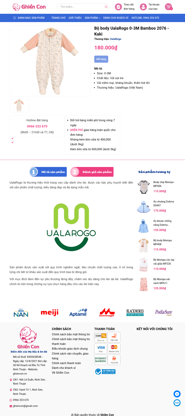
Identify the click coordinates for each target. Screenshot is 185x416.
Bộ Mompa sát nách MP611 (161, 281)
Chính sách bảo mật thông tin (71, 334)
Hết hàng (101, 59)
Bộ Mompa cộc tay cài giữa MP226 (163, 261)
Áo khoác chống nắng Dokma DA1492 (162, 223)
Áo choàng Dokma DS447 (163, 203)
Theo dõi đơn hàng (125, 6)
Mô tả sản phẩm (53, 172)
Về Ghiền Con (60, 372)
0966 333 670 (37, 126)
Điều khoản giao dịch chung (70, 348)
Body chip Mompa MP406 (163, 184)
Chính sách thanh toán (66, 363)
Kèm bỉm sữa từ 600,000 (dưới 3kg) (93, 149)
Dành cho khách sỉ (64, 368)
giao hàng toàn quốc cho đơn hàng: (92, 132)
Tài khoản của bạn (150, 6)
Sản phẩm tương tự (154, 171)
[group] (50, 61)
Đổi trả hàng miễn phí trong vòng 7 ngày (92, 123)
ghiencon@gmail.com (25, 406)
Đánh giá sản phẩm (97, 172)
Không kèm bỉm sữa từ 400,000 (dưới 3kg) (90, 142)
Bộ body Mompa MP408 (162, 242)
